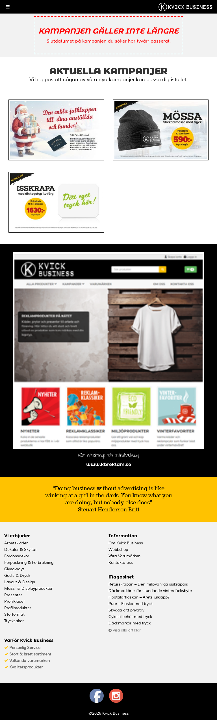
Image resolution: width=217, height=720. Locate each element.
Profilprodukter (17, 608)
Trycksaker (14, 621)
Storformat (14, 614)
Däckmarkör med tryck (129, 623)
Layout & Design (19, 582)
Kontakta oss (120, 562)
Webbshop (118, 549)
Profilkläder (14, 601)
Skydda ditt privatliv (126, 610)
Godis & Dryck (17, 575)
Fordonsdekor (16, 556)
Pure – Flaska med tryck (130, 603)
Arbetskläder (16, 543)
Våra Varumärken (124, 556)
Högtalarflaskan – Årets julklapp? (139, 597)
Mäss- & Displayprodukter (28, 588)
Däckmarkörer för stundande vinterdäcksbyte (150, 590)
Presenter (13, 595)
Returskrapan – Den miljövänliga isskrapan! (148, 584)
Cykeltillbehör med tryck (130, 616)
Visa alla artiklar (124, 630)
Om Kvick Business (125, 543)
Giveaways (14, 569)
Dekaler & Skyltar (20, 549)
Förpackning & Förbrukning (28, 562)
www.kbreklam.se (108, 464)
